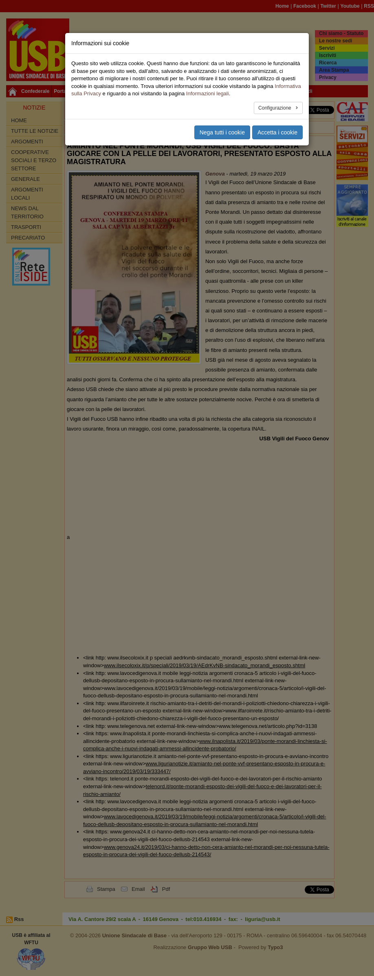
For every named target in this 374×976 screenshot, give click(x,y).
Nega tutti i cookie (222, 132)
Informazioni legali (207, 93)
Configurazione (275, 108)
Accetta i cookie (277, 132)
